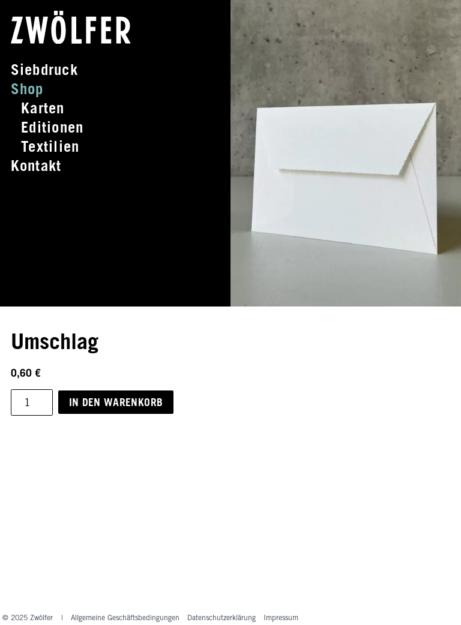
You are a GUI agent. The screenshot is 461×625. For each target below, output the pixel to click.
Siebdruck (44, 70)
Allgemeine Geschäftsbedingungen (125, 617)
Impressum (281, 617)
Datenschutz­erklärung (221, 617)
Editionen (52, 127)
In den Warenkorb (116, 402)
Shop (27, 89)
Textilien (50, 146)
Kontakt (36, 166)
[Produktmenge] (32, 402)
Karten (42, 108)
